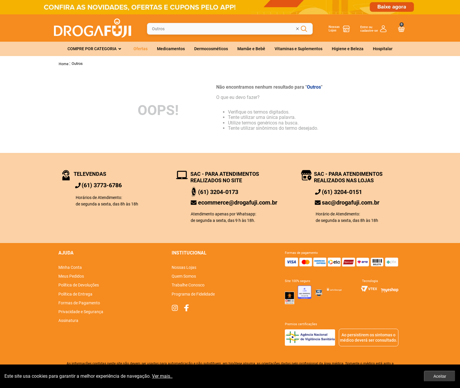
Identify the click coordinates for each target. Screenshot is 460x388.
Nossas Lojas (334, 28)
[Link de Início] (63, 63)
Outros (77, 63)
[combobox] (230, 29)
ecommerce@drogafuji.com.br (237, 202)
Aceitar (439, 376)
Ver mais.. (162, 376)
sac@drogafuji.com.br (350, 202)
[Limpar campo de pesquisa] (301, 28)
